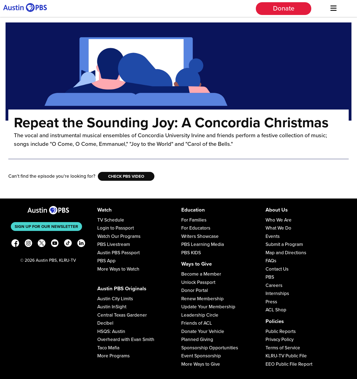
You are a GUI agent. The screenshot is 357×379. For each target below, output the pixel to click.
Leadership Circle (199, 315)
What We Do (278, 228)
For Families (193, 220)
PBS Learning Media (202, 244)
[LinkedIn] (81, 244)
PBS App (106, 261)
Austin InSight (111, 307)
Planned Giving (197, 339)
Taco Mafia (108, 348)
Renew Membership (202, 299)
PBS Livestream (113, 244)
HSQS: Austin (111, 331)
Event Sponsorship (201, 356)
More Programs (113, 356)
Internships (277, 293)
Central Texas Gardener (122, 315)
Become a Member (201, 274)
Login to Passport (115, 228)
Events (273, 236)
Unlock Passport (198, 282)
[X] (41, 244)
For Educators (195, 228)
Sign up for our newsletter (46, 226)
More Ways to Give (200, 364)
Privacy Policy (280, 339)
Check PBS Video (126, 176)
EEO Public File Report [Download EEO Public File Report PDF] (289, 364)
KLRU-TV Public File (286, 356)
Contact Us (277, 269)
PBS (270, 277)
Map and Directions (286, 253)
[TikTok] (68, 244)
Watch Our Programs (119, 236)
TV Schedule (110, 220)
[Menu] (333, 8)
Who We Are (279, 220)
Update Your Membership (208, 307)
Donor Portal (194, 290)
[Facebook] (15, 244)
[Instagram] (28, 244)
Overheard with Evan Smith (125, 339)
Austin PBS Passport (118, 253)
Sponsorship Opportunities (209, 348)
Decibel (105, 323)
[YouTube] (55, 244)
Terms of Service (283, 348)
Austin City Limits (115, 299)
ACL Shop (276, 310)
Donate (283, 8)
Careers (274, 285)
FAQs (271, 261)
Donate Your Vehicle (202, 331)
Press (271, 302)
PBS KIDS (191, 253)
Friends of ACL (196, 323)
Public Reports (281, 331)
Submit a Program (284, 244)
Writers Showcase (200, 236)
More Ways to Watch (118, 269)
